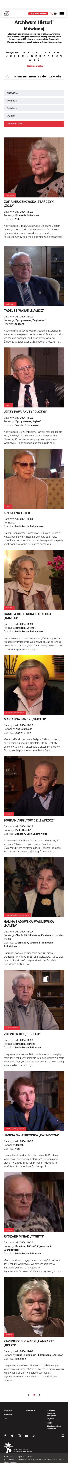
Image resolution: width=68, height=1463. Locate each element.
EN (55, 4)
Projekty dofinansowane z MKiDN (53, 1411)
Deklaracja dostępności (51, 1405)
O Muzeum (51, 1401)
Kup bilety (8, 1405)
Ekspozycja (8, 1401)
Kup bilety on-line (38, 4)
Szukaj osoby (35, 56)
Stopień (11, 106)
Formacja (12, 91)
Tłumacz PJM (30, 1401)
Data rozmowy (14, 114)
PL (51, 4)
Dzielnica (12, 98)
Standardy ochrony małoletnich (54, 1418)
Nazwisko (12, 83)
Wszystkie (12, 43)
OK (49, 1458)
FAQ (5, 1409)
